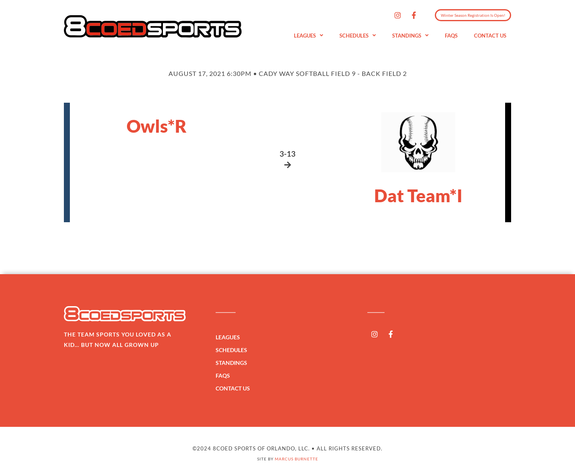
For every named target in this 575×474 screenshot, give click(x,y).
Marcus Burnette (296, 458)
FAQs (451, 35)
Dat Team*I (418, 195)
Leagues (308, 35)
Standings (410, 35)
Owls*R (156, 126)
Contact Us (490, 35)
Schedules (357, 35)
